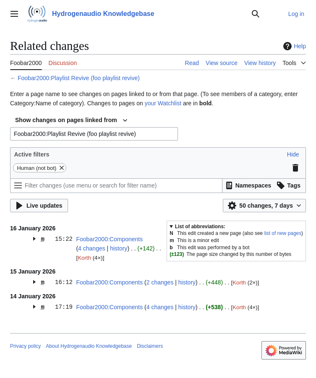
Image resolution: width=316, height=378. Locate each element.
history (118, 248)
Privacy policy (25, 346)
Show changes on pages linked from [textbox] (66, 120)
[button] (293, 154)
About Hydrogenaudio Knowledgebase (89, 346)
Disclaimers (150, 346)
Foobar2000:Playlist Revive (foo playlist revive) (79, 78)
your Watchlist (163, 103)
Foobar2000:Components (109, 239)
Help (293, 46)
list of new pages (283, 233)
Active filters (31, 154)
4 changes (91, 248)
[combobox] (71, 120)
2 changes (160, 282)
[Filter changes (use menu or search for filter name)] (116, 185)
